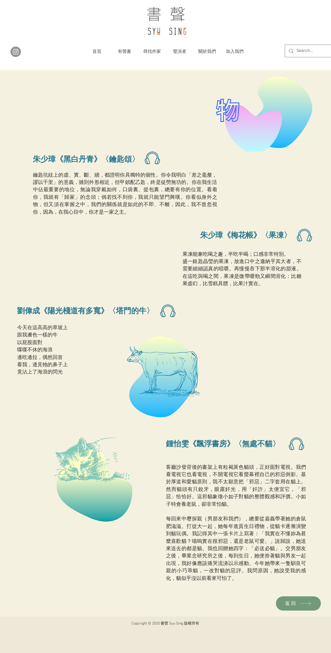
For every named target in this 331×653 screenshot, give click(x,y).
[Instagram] (15, 52)
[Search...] (312, 51)
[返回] (298, 603)
